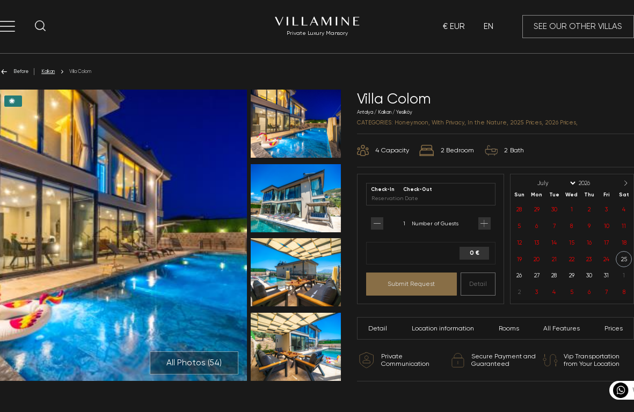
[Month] (555, 183)
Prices (613, 328)
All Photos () (194, 362)
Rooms (509, 328)
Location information (443, 328)
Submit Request (411, 284)
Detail (478, 284)
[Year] (593, 183)
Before (14, 72)
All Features (561, 328)
